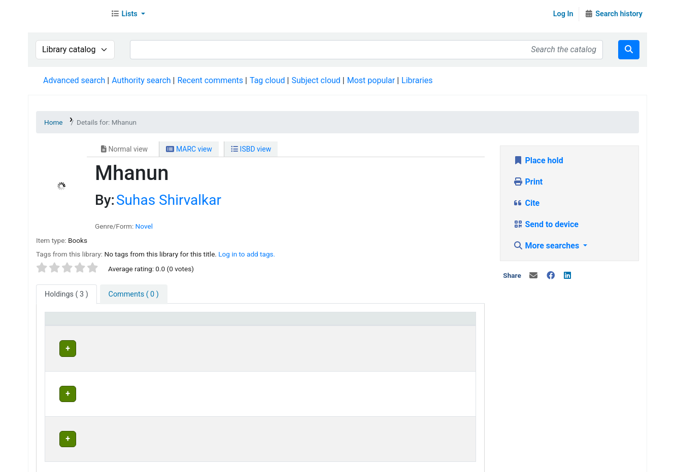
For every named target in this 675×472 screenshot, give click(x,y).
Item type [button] (66, 323)
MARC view (189, 149)
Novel (144, 226)
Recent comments (210, 80)
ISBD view (251, 149)
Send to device (546, 224)
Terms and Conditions (231, 461)
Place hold (538, 160)
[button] (128, 14)
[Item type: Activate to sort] (84, 323)
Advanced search (74, 80)
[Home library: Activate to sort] (274, 323)
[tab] (133, 294)
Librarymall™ (66, 14)
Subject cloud (315, 80)
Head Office (153, 347)
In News (170, 461)
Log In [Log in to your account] (563, 14)
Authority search (141, 80)
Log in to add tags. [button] (246, 254)
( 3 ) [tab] (66, 294)
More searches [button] (547, 245)
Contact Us (103, 461)
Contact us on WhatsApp (426, 461)
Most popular (371, 80)
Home (53, 122)
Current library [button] (153, 323)
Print (528, 182)
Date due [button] (419, 323)
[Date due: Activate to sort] (437, 323)
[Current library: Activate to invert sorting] (174, 323)
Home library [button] (254, 323)
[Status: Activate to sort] (360, 323)
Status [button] (339, 323)
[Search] (628, 49)
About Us (59, 461)
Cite (526, 203)
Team (139, 461)
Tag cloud (267, 80)
